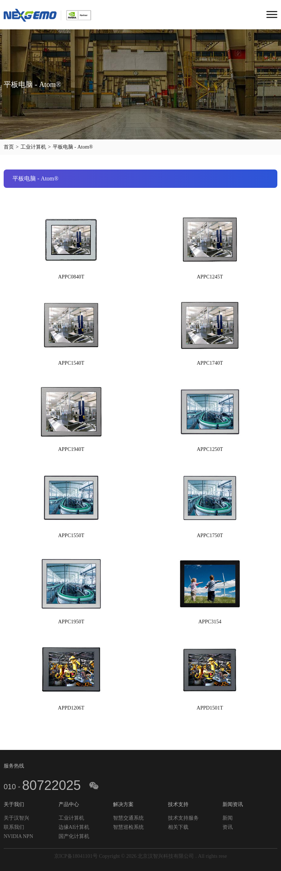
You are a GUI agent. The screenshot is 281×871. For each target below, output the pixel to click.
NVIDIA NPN (18, 836)
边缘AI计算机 (74, 827)
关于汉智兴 (16, 818)
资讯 (227, 827)
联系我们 (14, 827)
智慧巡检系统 (128, 827)
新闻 (227, 818)
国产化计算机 (74, 836)
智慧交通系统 (128, 818)
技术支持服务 (183, 818)
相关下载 (178, 827)
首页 (9, 147)
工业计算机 (33, 147)
